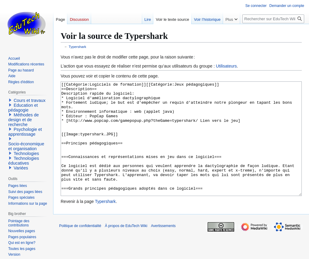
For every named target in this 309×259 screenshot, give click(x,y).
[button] (10, 100)
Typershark (77, 47)
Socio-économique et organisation (26, 146)
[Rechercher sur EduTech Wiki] (273, 18)
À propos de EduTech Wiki (126, 248)
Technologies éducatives (23, 161)
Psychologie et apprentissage (25, 132)
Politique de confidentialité (80, 248)
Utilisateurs (226, 66)
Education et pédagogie (23, 107)
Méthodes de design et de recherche (23, 119)
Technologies (26, 153)
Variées (21, 168)
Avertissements (163, 248)
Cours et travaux (30, 100)
